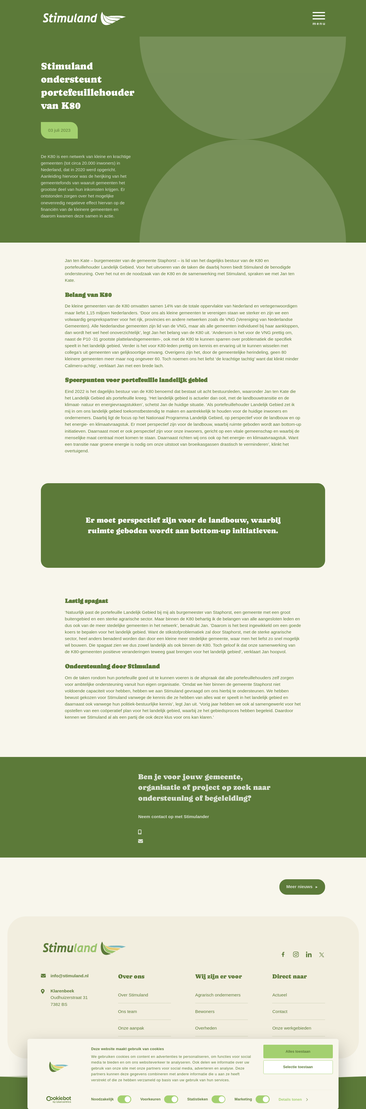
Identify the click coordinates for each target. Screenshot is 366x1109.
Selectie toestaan (298, 1067)
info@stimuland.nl (70, 975)
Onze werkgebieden (291, 1028)
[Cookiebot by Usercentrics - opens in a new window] (58, 1099)
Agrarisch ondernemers (218, 994)
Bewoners (205, 1011)
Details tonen (290, 1099)
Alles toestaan (298, 1051)
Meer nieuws (299, 886)
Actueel (279, 994)
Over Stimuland (133, 994)
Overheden (206, 1028)
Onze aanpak (131, 1028)
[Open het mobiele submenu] (319, 18)
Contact (279, 1011)
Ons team (127, 1011)
